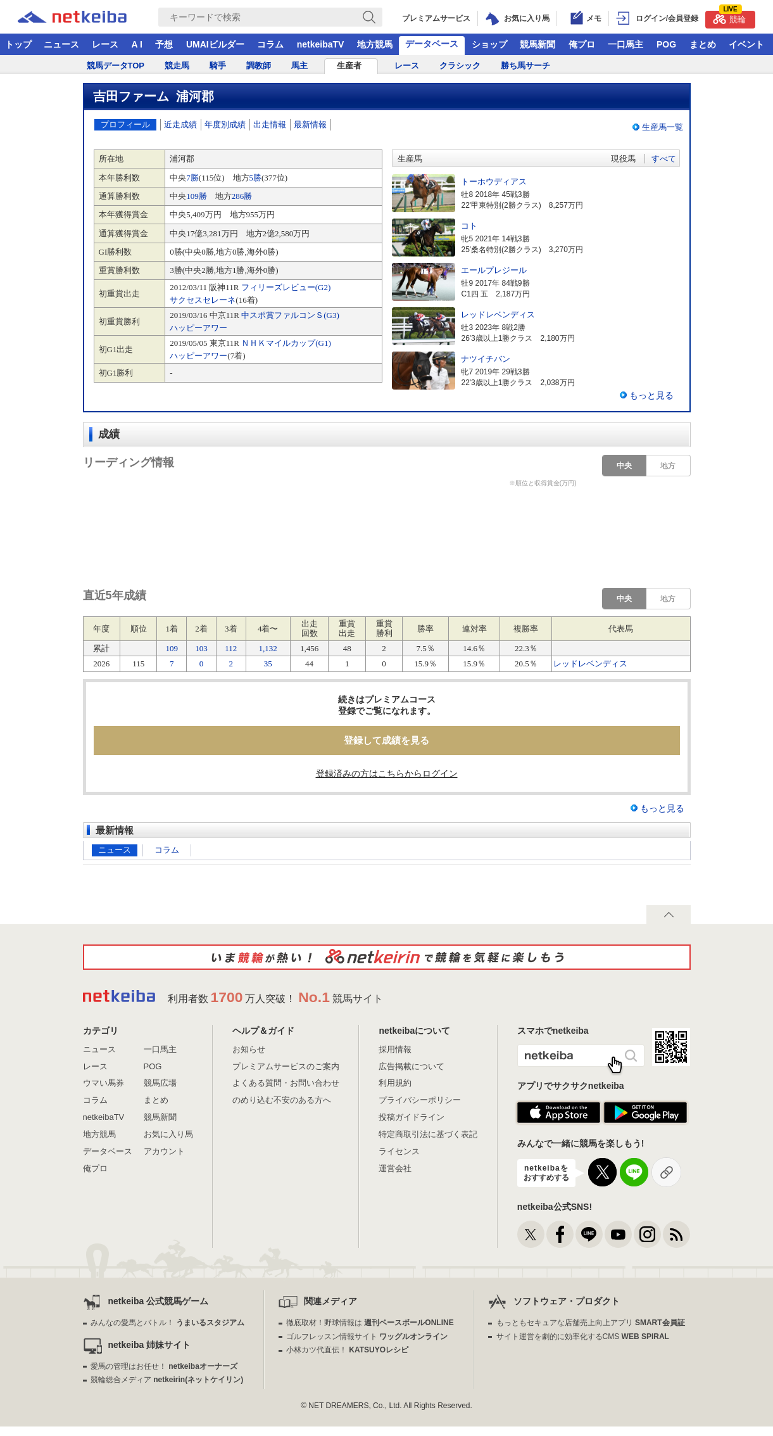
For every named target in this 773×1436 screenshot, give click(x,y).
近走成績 (180, 124)
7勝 (192, 177)
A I (137, 44)
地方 (668, 465)
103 (201, 648)
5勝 (255, 177)
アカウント (164, 1151)
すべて (663, 158)
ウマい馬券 (103, 1083)
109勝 (196, 196)
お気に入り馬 (168, 1134)
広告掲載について (411, 1066)
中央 (624, 465)
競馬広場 (160, 1083)
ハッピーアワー (198, 328)
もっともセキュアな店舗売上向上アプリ (590, 1322)
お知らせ (248, 1049)
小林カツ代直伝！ (347, 1349)
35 (268, 663)
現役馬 (623, 158)
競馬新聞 (537, 44)
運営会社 (395, 1168)
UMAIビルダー (215, 44)
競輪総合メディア (167, 1379)
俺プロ (582, 44)
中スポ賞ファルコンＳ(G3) (290, 315)
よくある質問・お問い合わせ (285, 1083)
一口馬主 (625, 44)
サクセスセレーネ (203, 300)
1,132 (268, 648)
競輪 (729, 17)
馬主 (299, 65)
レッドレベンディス (590, 663)
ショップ (489, 44)
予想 (164, 44)
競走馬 (177, 65)
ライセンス (399, 1151)
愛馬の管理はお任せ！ (164, 1366)
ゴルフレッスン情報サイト (367, 1336)
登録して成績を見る (386, 740)
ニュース (61, 44)
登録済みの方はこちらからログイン (387, 773)
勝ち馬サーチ (525, 65)
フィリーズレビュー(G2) (286, 287)
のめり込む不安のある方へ (281, 1100)
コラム (270, 44)
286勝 (242, 196)
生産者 (349, 65)
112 (231, 648)
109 (172, 648)
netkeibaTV (320, 44)
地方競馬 (375, 44)
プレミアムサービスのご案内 (285, 1066)
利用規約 (395, 1083)
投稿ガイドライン (411, 1117)
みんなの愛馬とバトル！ (167, 1322)
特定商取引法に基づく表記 (428, 1134)
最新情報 (310, 124)
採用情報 (395, 1049)
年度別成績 (225, 124)
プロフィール (125, 124)
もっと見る (651, 395)
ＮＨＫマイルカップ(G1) (286, 343)
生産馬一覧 (662, 127)
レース (105, 44)
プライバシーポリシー (420, 1100)
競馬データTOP (116, 65)
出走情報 (269, 124)
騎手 (218, 65)
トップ (18, 44)
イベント (746, 44)
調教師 (258, 65)
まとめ (702, 44)
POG (666, 44)
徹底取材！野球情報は (370, 1322)
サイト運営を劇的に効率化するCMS (582, 1336)
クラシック (460, 65)
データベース (431, 44)
